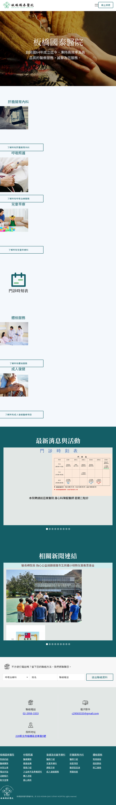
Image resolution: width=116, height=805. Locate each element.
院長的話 (4, 759)
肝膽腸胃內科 (77, 754)
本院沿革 (4, 767)
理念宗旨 (4, 771)
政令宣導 (4, 779)
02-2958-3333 (31, 713)
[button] (94, 5)
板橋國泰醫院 (7, 754)
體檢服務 (97, 754)
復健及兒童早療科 (55, 754)
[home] (47, 5)
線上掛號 (105, 5)
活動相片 (4, 775)
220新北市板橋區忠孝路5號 (30, 736)
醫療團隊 (4, 763)
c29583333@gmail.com (85, 713)
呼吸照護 (28, 754)
